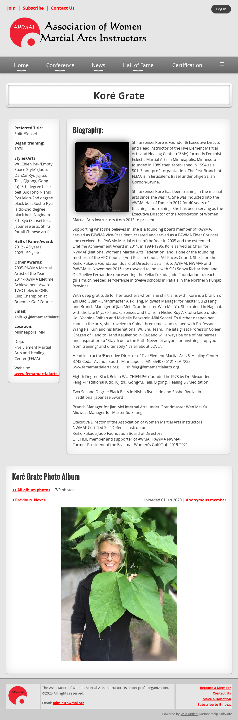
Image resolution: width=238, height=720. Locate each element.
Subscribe (33, 8)
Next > (40, 500)
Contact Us (63, 8)
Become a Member (215, 687)
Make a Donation (217, 699)
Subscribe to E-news (214, 704)
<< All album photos (31, 490)
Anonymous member (206, 500)
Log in (221, 8)
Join (11, 8)
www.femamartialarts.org (39, 373)
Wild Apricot (190, 714)
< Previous (22, 500)
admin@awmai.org (68, 703)
